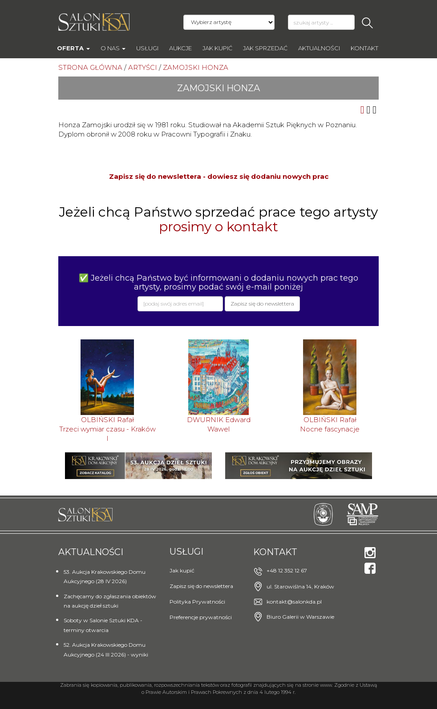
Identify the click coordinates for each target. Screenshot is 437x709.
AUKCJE (180, 48)
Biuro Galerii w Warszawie (300, 616)
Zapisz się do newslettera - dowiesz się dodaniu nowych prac (218, 176)
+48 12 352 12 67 (287, 570)
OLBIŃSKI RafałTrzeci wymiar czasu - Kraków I (107, 429)
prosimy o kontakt (218, 226)
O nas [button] (113, 48)
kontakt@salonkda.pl (294, 601)
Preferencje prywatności (201, 617)
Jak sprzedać (265, 48)
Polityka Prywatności (197, 601)
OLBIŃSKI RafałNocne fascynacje (330, 424)
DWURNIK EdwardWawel (219, 424)
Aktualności (319, 48)
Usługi (147, 48)
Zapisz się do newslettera (201, 586)
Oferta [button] (73, 48)
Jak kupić (217, 48)
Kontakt (364, 48)
